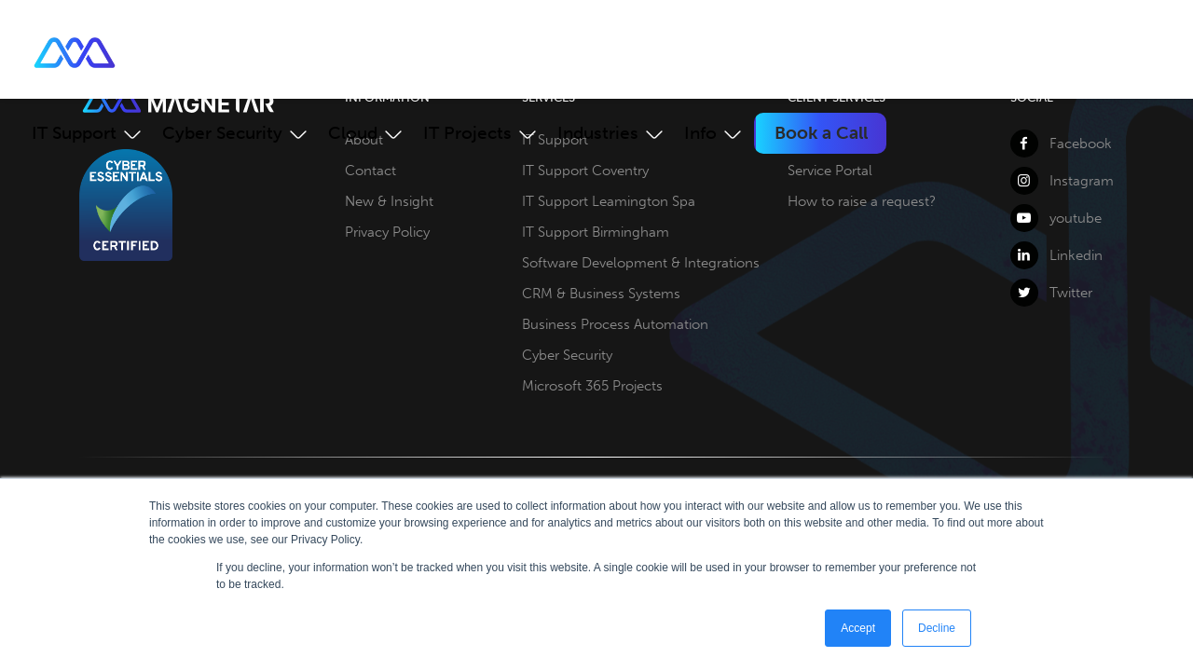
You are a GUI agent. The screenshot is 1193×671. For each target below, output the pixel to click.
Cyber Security (222, 133)
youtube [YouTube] (1056, 218)
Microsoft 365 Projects (592, 385)
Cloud (352, 133)
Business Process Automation (615, 324)
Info (700, 133)
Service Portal (830, 170)
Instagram (1062, 181)
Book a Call (821, 133)
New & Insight (389, 201)
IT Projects (467, 133)
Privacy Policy (387, 232)
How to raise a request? (862, 201)
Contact (370, 170)
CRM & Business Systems (601, 293)
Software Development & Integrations (641, 262)
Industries (597, 133)
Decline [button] (936, 628)
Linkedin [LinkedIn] (1056, 255)
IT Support (74, 133)
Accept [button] (858, 628)
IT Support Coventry (585, 170)
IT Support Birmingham (595, 232)
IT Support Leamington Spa (608, 201)
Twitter (1051, 293)
